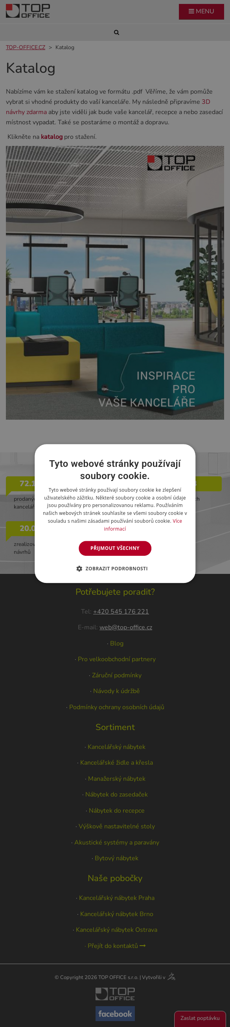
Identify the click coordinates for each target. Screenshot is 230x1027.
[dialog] (115, 513)
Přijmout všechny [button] (115, 548)
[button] (115, 568)
